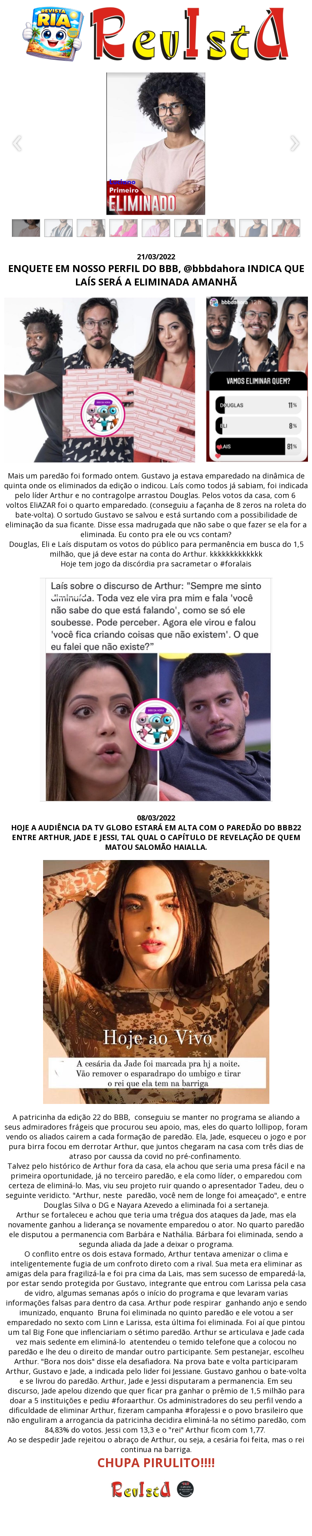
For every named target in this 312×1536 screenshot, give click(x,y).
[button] (26, 228)
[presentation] (17, 143)
